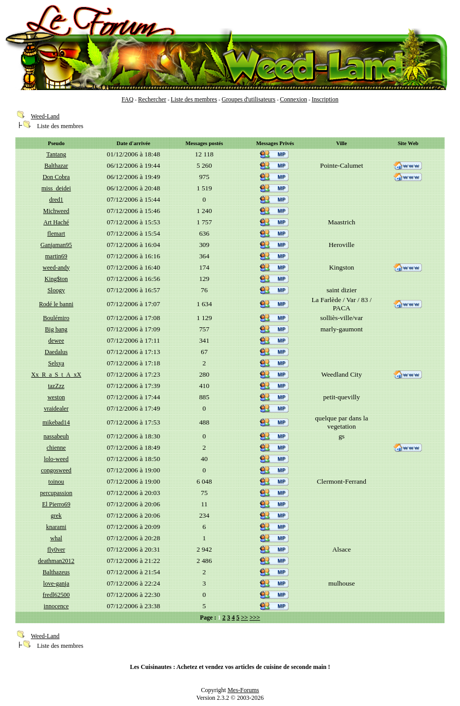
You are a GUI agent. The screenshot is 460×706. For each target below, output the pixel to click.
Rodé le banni (56, 304)
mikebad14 (56, 422)
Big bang (56, 329)
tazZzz (56, 386)
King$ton (56, 279)
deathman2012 (56, 560)
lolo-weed (56, 459)
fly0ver (56, 549)
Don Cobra (56, 177)
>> (244, 617)
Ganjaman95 (56, 245)
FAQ (127, 99)
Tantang (56, 154)
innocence (56, 606)
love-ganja (56, 583)
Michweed (56, 211)
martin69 (56, 256)
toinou (56, 481)
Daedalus (56, 352)
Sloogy (56, 290)
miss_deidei (56, 188)
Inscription (325, 99)
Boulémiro (56, 318)
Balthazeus (56, 572)
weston (56, 397)
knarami (56, 527)
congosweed (56, 470)
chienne (56, 447)
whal (56, 538)
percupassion (56, 493)
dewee (56, 340)
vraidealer (56, 408)
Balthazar (56, 165)
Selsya (56, 363)
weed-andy (56, 267)
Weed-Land (45, 116)
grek (56, 515)
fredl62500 (56, 594)
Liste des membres (194, 99)
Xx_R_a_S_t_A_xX (56, 374)
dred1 (56, 199)
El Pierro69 (56, 504)
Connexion (293, 99)
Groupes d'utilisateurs (248, 99)
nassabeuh (56, 436)
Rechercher (152, 99)
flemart (56, 233)
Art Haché (56, 222)
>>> (255, 617)
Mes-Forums (243, 690)
